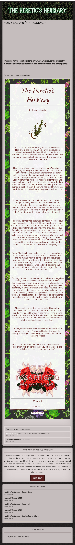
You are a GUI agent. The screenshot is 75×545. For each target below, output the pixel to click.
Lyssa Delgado (25, 75)
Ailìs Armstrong (12, 433)
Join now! (37, 478)
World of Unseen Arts (18, 536)
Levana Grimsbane (13, 439)
